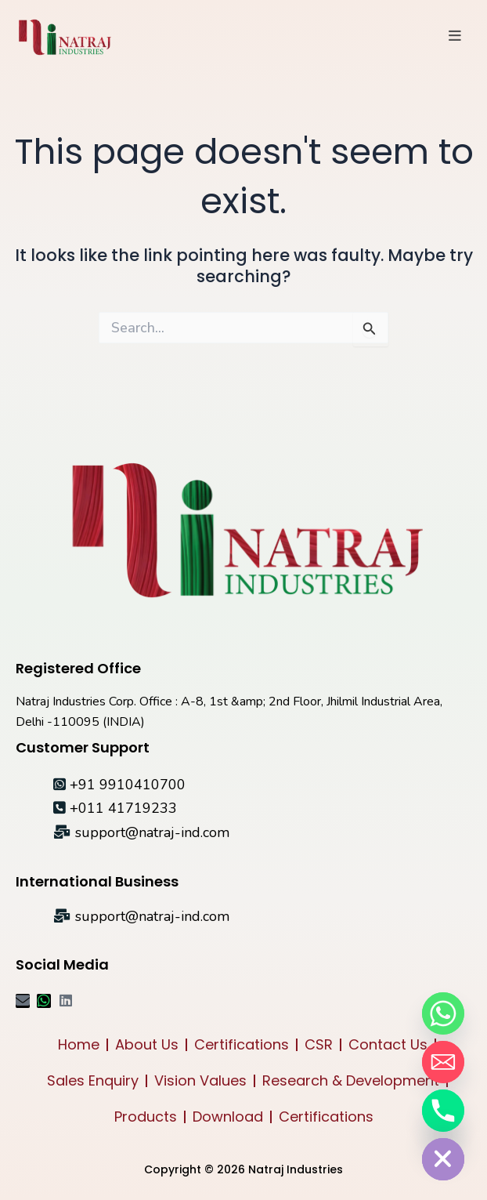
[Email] (443, 1062)
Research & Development (350, 1080)
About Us (147, 1044)
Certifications (241, 1044)
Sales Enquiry (93, 1080)
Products (145, 1116)
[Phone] (443, 1110)
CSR (319, 1044)
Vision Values (200, 1080)
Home (78, 1044)
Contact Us (387, 1044)
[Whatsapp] (443, 1013)
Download (228, 1116)
